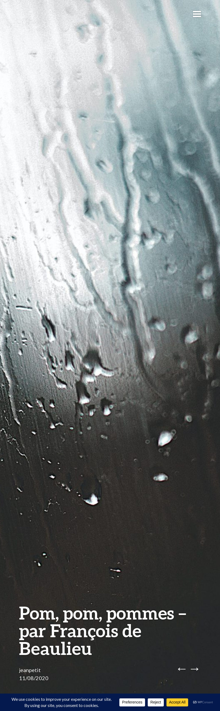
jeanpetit (30, 670)
